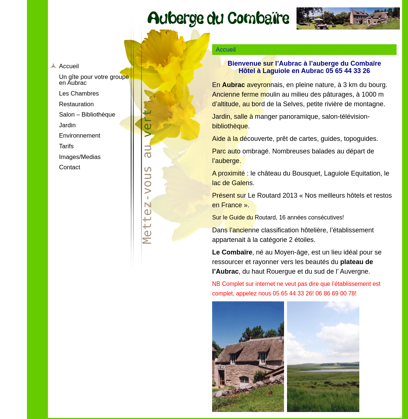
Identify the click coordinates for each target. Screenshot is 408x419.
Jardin (67, 125)
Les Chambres (79, 93)
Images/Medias (80, 156)
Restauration (76, 104)
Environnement (79, 135)
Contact (69, 167)
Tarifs (66, 146)
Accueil (69, 66)
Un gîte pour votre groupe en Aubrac (94, 80)
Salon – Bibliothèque (87, 114)
